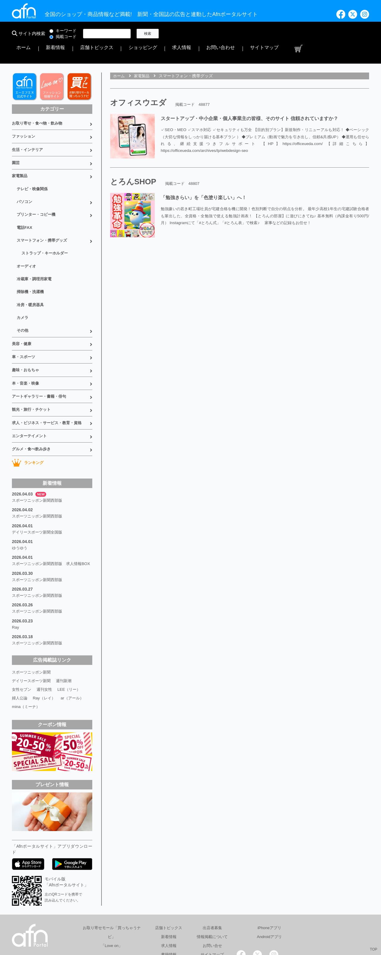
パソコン (25, 177)
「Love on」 (111, 896)
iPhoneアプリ (269, 878)
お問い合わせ (310, 33)
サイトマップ (341, 33)
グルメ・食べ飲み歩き (33, 405)
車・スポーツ (24, 320)
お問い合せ (212, 896)
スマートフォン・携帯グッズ (44, 212)
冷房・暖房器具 (31, 272)
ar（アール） (75, 649)
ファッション (24, 116)
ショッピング (257, 33)
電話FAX (25, 201)
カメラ (23, 284)
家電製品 (20, 153)
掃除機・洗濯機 (31, 260)
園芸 (16, 141)
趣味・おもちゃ (26, 332)
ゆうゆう (20, 500)
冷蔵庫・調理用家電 (35, 248)
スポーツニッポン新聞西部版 (39, 456)
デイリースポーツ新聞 (33, 632)
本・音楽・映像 (26, 344)
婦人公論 (20, 649)
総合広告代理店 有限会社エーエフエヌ (137, 926)
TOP (373, 949)
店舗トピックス (224, 33)
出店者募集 (212, 878)
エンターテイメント (30, 393)
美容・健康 (22, 308)
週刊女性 (46, 640)
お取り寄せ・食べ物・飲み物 (39, 104)
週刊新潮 (67, 632)
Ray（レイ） (46, 649)
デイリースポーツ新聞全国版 (39, 485)
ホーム (174, 33)
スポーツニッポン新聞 (33, 624)
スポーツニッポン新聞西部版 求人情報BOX (49, 518)
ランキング (28, 419)
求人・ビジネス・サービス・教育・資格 (49, 381)
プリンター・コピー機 (37, 189)
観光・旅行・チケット (33, 369)
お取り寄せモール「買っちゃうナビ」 (112, 883)
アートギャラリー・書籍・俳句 (41, 357)
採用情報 (269, 926)
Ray (15, 580)
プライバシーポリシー (229, 926)
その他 (23, 296)
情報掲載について (212, 887)
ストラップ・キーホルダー (46, 224)
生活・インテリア (28, 129)
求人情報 (284, 33)
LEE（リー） (72, 640)
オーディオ (27, 236)
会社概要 (191, 926)
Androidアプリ (269, 887)
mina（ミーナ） (27, 657)
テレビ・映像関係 (33, 165)
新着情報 (195, 33)
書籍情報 (169, 905)
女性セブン (22, 640)
